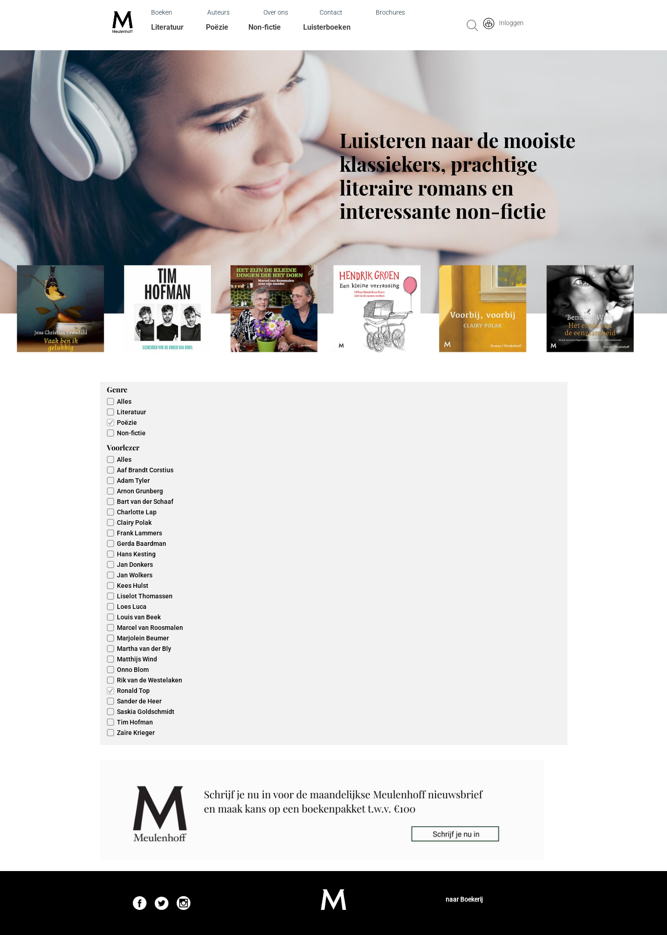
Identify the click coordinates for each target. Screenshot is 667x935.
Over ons (275, 12)
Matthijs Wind (137, 659)
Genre (117, 389)
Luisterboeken (327, 27)
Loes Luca (132, 606)
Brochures (390, 12)
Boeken (161, 12)
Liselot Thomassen (145, 596)
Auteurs (218, 12)
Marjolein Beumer (143, 638)
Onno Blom (133, 669)
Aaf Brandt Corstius (145, 470)
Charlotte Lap (137, 512)
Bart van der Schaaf (145, 501)
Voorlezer (123, 447)
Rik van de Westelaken (149, 680)
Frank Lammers (139, 533)
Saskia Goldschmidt (145, 711)
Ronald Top (133, 690)
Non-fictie (264, 27)
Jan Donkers (135, 564)
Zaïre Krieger (136, 732)
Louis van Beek (139, 617)
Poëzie (217, 27)
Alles (124, 401)
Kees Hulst (132, 585)
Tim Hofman (135, 722)
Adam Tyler (133, 480)
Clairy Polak (134, 522)
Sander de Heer (139, 701)
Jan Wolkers (134, 575)
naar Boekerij (464, 899)
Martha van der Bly (144, 648)
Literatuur (167, 27)
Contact (331, 12)
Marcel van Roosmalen (150, 627)
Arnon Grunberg (140, 491)
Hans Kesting (136, 554)
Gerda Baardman (141, 543)
